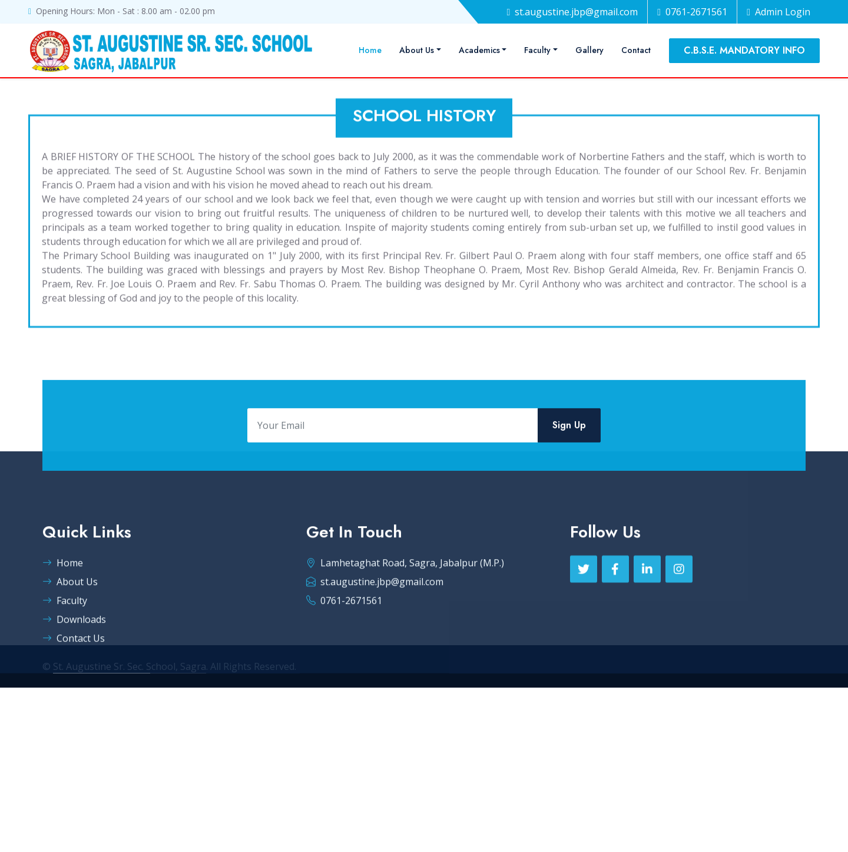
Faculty (537, 50)
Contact (636, 50)
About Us (416, 50)
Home (370, 50)
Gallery (589, 50)
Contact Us (73, 670)
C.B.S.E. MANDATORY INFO (744, 50)
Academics (479, 50)
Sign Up (569, 433)
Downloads (74, 651)
